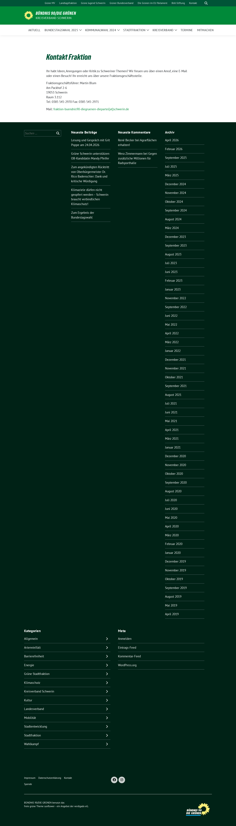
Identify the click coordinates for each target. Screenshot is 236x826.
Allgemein (31, 639)
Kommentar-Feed (129, 656)
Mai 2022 (171, 324)
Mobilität (30, 718)
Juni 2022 (171, 316)
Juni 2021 (171, 412)
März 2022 (172, 342)
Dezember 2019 (175, 561)
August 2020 (173, 491)
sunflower (49, 806)
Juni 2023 (171, 272)
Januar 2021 (173, 447)
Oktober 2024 (174, 202)
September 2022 (176, 307)
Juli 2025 (171, 166)
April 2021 (172, 430)
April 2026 (172, 140)
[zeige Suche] (206, 3)
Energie (29, 665)
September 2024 (176, 210)
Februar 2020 (173, 544)
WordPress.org (127, 665)
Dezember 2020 (175, 456)
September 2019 (176, 588)
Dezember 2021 (175, 360)
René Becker (126, 140)
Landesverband (34, 709)
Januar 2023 (173, 289)
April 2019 (172, 614)
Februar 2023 (173, 280)
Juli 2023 (171, 263)
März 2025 (172, 175)
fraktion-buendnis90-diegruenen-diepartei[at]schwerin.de (91, 109)
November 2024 (175, 193)
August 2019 (173, 596)
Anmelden (124, 639)
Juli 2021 (171, 403)
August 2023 (173, 254)
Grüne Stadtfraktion (36, 674)
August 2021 (173, 395)
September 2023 (176, 245)
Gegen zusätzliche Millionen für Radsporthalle (137, 158)
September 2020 (176, 482)
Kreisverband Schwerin (53, 18)
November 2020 (175, 465)
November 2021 (175, 368)
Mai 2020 (171, 518)
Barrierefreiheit (34, 656)
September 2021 (176, 386)
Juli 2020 (171, 500)
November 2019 (175, 570)
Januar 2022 (173, 351)
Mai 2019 (171, 605)
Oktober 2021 (174, 377)
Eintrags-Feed (127, 647)
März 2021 (172, 438)
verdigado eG (81, 806)
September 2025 (176, 158)
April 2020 (172, 526)
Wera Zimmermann (130, 154)
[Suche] (201, 3)
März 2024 (172, 228)
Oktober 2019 (174, 579)
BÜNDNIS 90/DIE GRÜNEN (56, 13)
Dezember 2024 (175, 184)
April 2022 (172, 333)
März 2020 (172, 535)
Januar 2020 (173, 553)
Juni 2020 (171, 509)
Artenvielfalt (32, 647)
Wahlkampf (31, 744)
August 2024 (173, 219)
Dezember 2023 (175, 237)
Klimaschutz (32, 683)
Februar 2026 (173, 149)
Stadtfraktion (32, 735)
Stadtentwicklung (35, 726)
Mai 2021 (171, 421)
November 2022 (175, 298)
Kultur (28, 700)
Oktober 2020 (174, 474)
